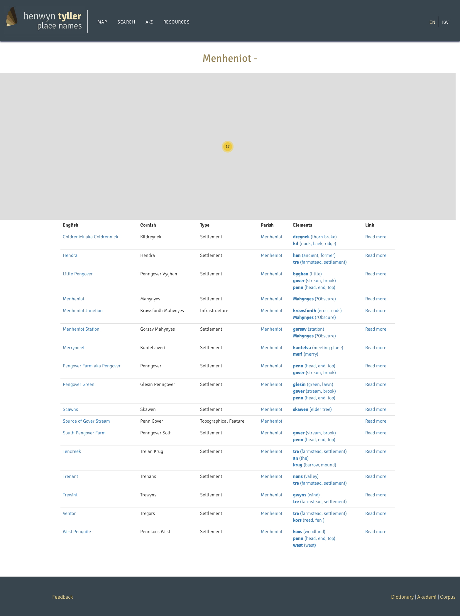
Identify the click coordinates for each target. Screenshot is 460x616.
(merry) (305, 354)
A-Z (149, 22)
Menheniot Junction (83, 311)
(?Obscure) (314, 299)
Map (102, 22)
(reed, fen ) (308, 520)
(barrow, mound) (314, 465)
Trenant (70, 476)
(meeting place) (318, 348)
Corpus (448, 597)
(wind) (306, 495)
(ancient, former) (314, 255)
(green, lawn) (313, 384)
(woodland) (309, 532)
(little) (307, 274)
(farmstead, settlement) (320, 262)
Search (126, 22)
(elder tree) (312, 409)
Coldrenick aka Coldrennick (90, 237)
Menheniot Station (81, 329)
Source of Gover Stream (86, 421)
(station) (308, 329)
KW (445, 22)
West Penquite (77, 532)
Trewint (70, 495)
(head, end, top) (314, 287)
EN (432, 22)
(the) (301, 458)
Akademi (427, 597)
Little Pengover (78, 274)
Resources (176, 22)
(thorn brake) (315, 237)
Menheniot (271, 237)
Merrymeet (73, 348)
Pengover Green (78, 384)
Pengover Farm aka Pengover (92, 366)
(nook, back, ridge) (314, 244)
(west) (304, 545)
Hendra (70, 255)
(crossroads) (317, 311)
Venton (70, 513)
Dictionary (402, 597)
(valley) (306, 476)
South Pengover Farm (84, 433)
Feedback (62, 597)
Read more (375, 237)
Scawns (70, 409)
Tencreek (72, 451)
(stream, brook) (314, 281)
